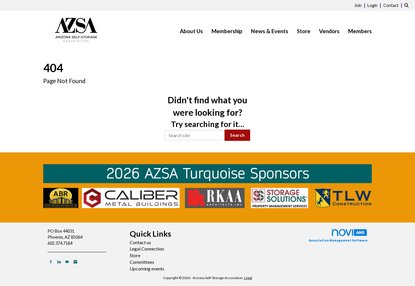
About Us (191, 31)
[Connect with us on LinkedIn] (59, 262)
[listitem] (360, 5)
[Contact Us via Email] (75, 262)
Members (360, 31)
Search (237, 135)
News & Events (269, 31)
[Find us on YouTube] (67, 262)
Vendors (329, 31)
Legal (248, 278)
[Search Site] (407, 5)
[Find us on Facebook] (51, 262)
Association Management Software (338, 235)
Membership (227, 31)
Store (303, 31)
